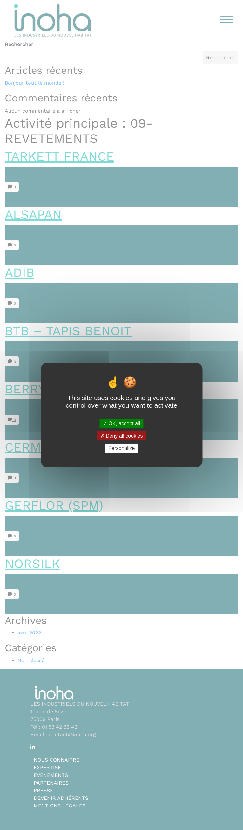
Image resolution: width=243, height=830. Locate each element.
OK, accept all (121, 423)
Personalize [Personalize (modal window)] (121, 448)
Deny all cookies (121, 436)
